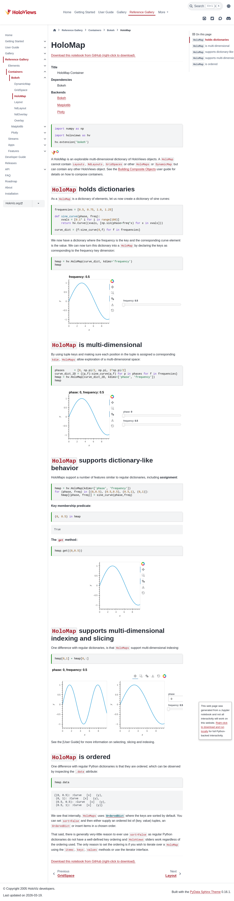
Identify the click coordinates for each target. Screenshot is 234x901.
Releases (11, 163)
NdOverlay (20, 114)
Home (67, 12)
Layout (18, 102)
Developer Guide (15, 157)
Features (13, 151)
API (7, 169)
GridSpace (20, 90)
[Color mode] (228, 6)
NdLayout (20, 108)
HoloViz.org (14, 203)
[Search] (205, 6)
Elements (14, 65)
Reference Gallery (141, 12)
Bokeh (15, 77)
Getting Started (84, 12)
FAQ (8, 175)
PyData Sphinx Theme (205, 892)
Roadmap (11, 181)
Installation (11, 193)
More (162, 12)
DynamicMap (22, 83)
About (8, 187)
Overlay (19, 120)
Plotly (14, 132)
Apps (11, 144)
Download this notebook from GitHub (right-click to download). (93, 55)
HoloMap (20, 96)
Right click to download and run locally (214, 727)
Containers (15, 71)
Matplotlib (17, 126)
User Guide (106, 12)
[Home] (54, 30)
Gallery (122, 12)
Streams (13, 138)
